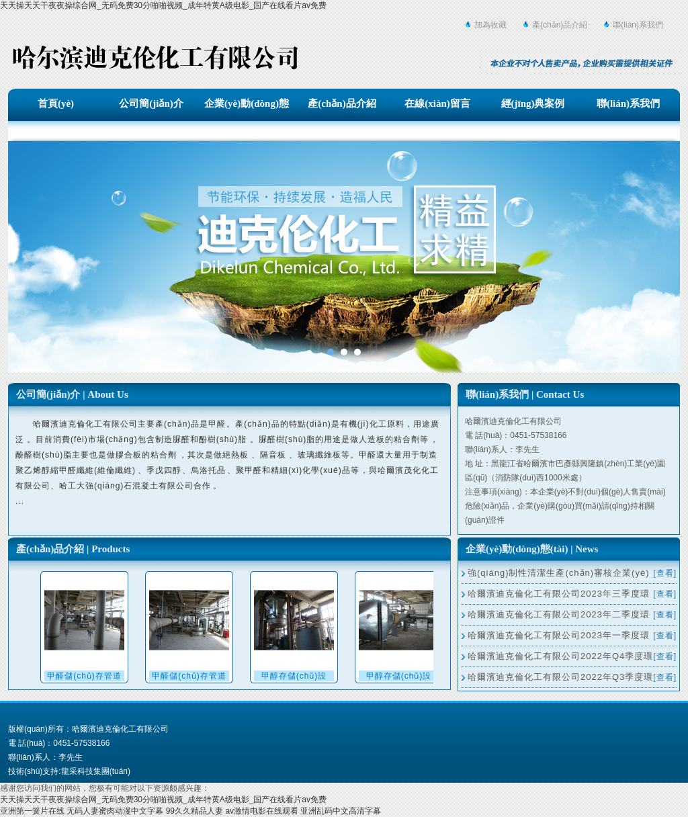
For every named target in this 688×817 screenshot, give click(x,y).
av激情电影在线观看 (261, 811)
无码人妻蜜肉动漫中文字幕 (115, 811)
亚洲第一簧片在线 (32, 811)
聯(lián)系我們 (638, 25)
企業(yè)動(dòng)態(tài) (246, 107)
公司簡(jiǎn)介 (151, 103)
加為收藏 (490, 25)
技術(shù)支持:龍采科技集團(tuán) (69, 771)
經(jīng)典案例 (533, 103)
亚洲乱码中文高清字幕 (340, 811)
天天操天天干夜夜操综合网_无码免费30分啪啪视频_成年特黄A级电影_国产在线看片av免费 (163, 5)
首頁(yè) (56, 103)
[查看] (665, 573)
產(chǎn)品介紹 (559, 25)
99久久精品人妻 (194, 811)
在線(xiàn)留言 (437, 103)
